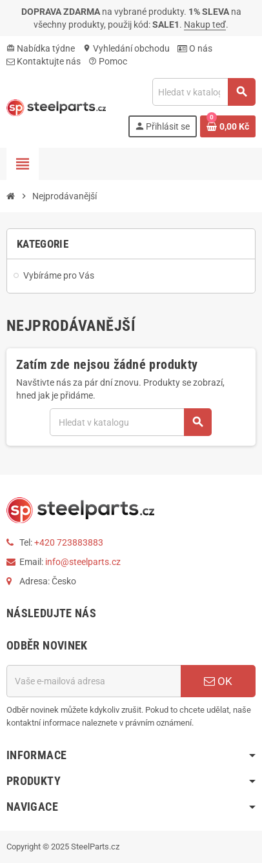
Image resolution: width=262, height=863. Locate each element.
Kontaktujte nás (43, 61)
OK (218, 681)
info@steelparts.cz (83, 562)
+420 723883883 (68, 542)
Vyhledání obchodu (126, 48)
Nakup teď (205, 24)
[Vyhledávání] (203, 92)
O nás (194, 48)
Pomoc (107, 61)
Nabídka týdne (40, 48)
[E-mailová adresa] (93, 681)
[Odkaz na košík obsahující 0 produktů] (228, 126)
